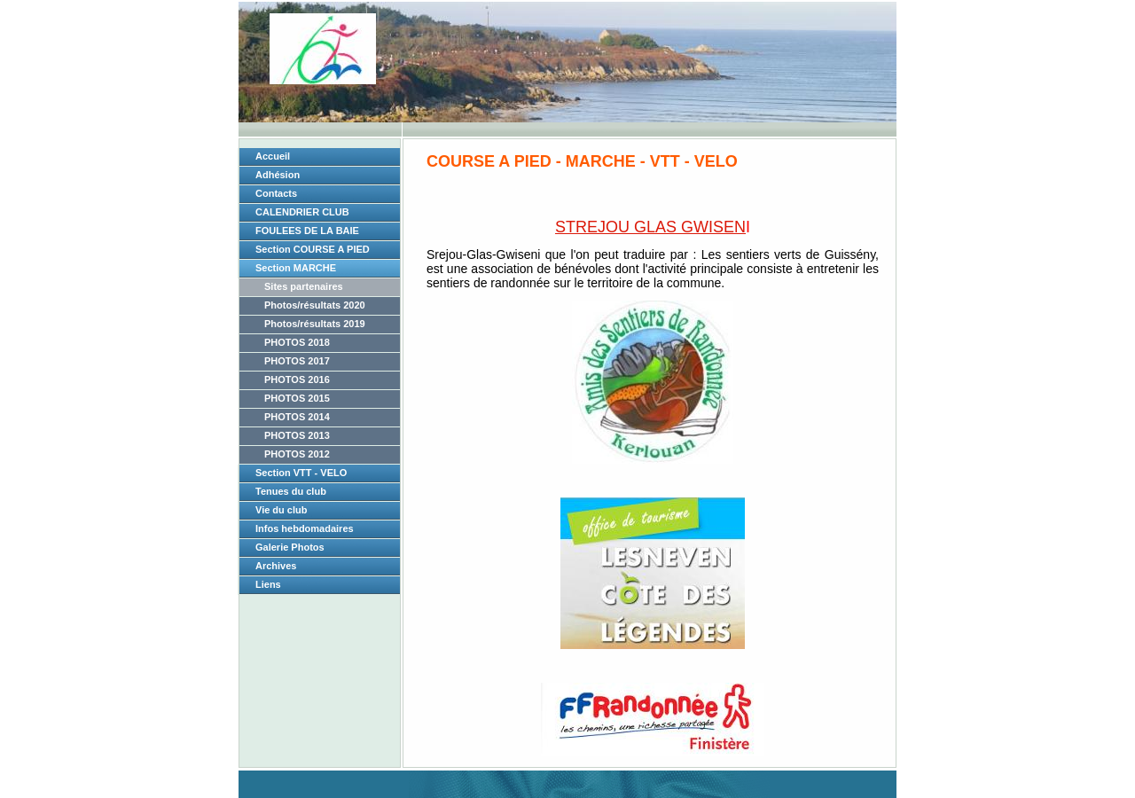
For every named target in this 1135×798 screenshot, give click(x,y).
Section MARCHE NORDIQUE (295, 270)
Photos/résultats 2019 (314, 323)
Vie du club (281, 510)
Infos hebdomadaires (304, 528)
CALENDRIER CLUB (302, 212)
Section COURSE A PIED (312, 249)
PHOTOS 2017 (297, 361)
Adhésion (277, 174)
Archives (275, 565)
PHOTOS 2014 (297, 416)
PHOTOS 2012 (297, 454)
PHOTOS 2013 (297, 435)
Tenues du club (290, 491)
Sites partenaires (303, 286)
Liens (268, 584)
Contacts (276, 193)
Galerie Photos (290, 547)
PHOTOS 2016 (297, 379)
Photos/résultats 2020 (314, 305)
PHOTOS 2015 (297, 398)
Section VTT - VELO (301, 472)
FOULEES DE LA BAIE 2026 (307, 233)
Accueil (272, 156)
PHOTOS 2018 (297, 342)
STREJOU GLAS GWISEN (650, 227)
